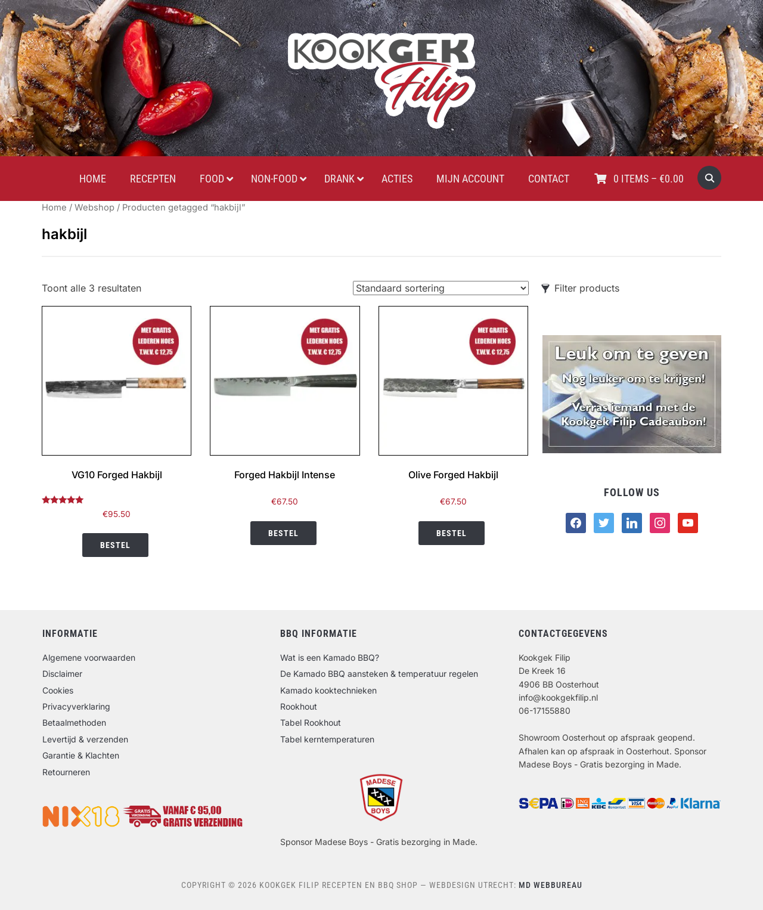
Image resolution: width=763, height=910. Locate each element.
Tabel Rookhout (310, 722)
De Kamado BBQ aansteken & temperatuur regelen (379, 673)
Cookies (57, 690)
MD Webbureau (550, 885)
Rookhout (298, 706)
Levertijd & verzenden (85, 739)
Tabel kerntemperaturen (327, 739)
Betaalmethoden (74, 722)
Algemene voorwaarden (88, 657)
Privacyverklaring (76, 706)
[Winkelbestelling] (441, 288)
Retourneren (66, 772)
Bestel (115, 545)
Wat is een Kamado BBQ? (329, 657)
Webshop (94, 207)
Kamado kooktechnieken (328, 690)
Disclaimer (62, 673)
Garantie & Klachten (80, 755)
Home (54, 207)
